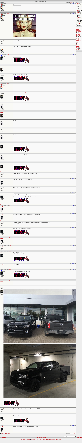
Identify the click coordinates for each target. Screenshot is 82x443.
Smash (1, 4)
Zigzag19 (8, 3)
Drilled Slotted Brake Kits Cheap (34, 439)
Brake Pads (22, 439)
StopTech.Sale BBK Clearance (78, 31)
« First (70, 2)
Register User (36, 1)
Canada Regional (7, 0)
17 (74, 2)
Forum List (40, 1)
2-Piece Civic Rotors (78, 49)
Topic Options (2, 2)
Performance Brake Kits (45, 439)
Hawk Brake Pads (78, 40)
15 (72, 433)
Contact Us (78, 437)
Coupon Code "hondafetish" (78, 46)
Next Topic (8, 433)
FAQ (45, 1)
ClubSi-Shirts (77, 29)
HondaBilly (1, 246)
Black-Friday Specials (78, 30)
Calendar (43, 1)
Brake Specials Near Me (51, 439)
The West (10, 0)
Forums (3, 0)
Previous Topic (2, 433)
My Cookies (1, 437)
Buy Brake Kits (78, 33)
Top (0, 38)
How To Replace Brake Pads (57, 439)
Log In (81, 0)
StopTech (77, 38)
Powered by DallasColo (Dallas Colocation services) (41, 437)
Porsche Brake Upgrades (78, 47)
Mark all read (4, 437)
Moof (7, 83)
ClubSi (1, 0)
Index (6, 433)
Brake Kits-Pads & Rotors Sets (78, 35)
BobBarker (78, 3)
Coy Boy (78, 10)
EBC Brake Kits (78, 34)
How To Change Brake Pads (27, 439)
